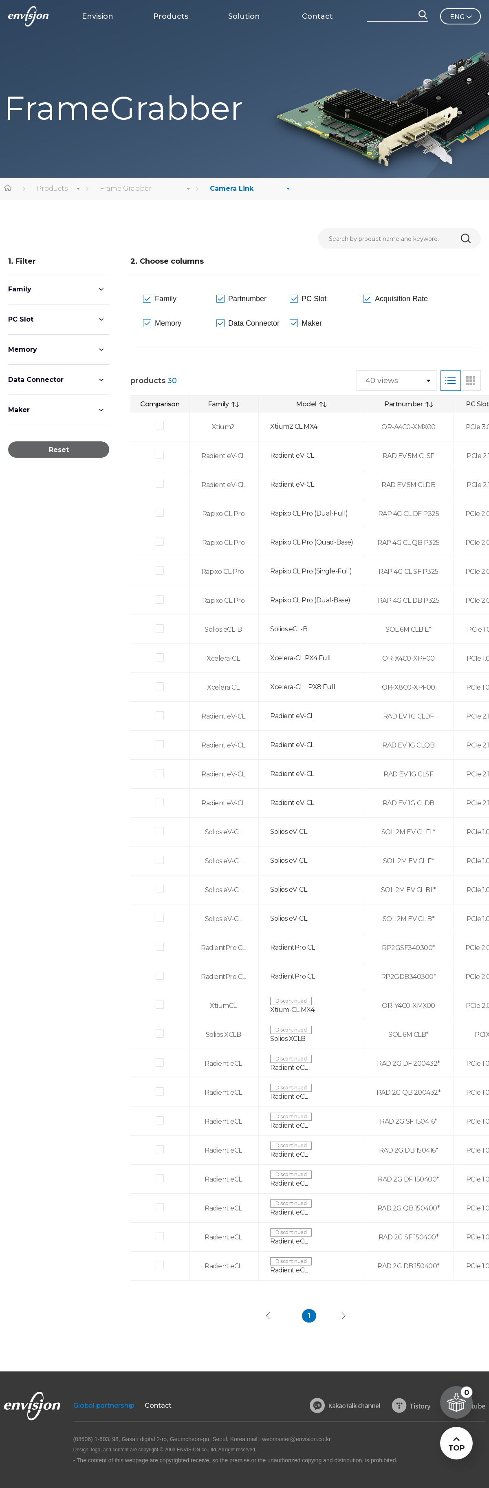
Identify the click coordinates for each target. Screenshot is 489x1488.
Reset (59, 450)
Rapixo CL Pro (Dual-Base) (310, 600)
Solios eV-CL (288, 831)
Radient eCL (289, 1067)
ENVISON (28, 16)
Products (52, 188)
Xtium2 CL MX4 (293, 426)
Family (19, 289)
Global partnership (103, 1405)
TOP (456, 1448)
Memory (22, 349)
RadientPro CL (292, 947)
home (8, 189)
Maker (19, 410)
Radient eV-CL (292, 455)
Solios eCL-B (288, 629)
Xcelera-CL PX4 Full (300, 658)
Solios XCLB (288, 1039)
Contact (158, 1405)
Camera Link (231, 188)
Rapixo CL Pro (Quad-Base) (311, 542)
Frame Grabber (126, 188)
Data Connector (36, 380)
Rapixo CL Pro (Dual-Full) (309, 513)
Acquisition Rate (401, 299)
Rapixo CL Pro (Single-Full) (311, 571)
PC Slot (20, 319)
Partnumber (247, 299)
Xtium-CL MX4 (292, 1010)
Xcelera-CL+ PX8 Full (302, 687)
